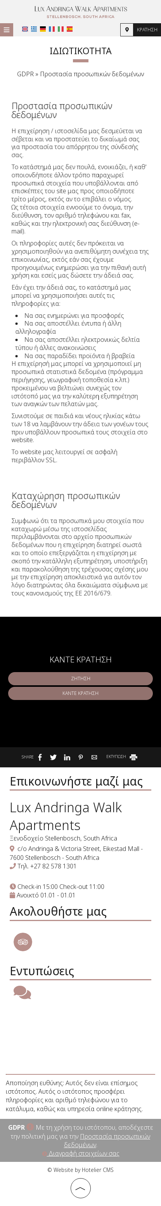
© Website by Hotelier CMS (80, 1169)
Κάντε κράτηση (80, 693)
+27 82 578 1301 (53, 866)
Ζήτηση (80, 678)
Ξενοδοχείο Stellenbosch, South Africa (63, 838)
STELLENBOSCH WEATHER (80, 1037)
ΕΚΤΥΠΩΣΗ (122, 756)
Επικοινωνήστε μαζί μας (76, 781)
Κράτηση (147, 29)
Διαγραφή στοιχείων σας (80, 1153)
